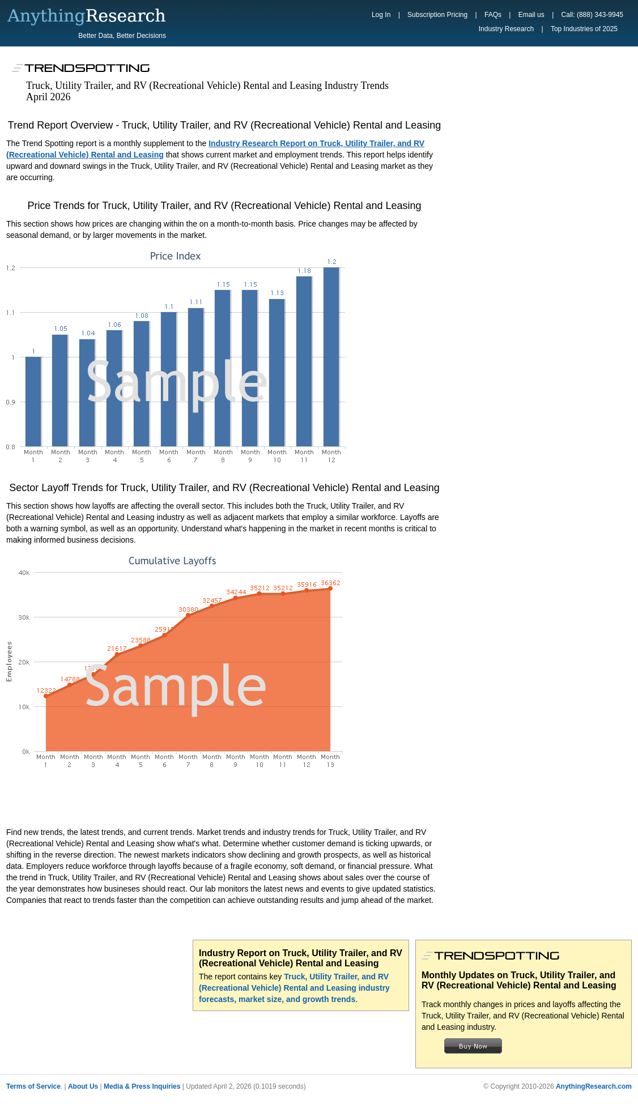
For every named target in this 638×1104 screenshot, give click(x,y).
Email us (531, 15)
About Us (83, 1086)
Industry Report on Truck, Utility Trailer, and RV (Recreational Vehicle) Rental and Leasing (300, 958)
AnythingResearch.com (594, 1086)
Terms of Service (33, 1086)
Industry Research (506, 29)
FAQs (492, 15)
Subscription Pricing (437, 15)
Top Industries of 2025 (584, 29)
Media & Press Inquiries (142, 1086)
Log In (381, 15)
